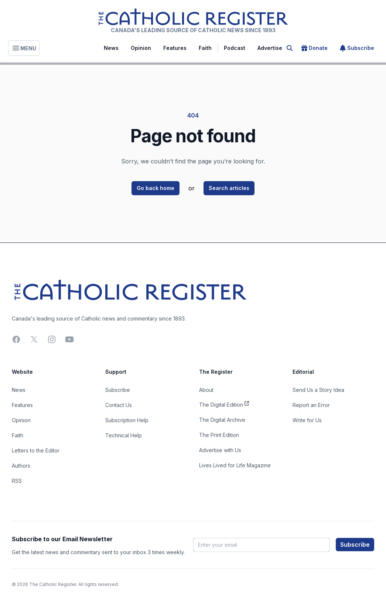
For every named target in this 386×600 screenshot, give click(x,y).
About (206, 390)
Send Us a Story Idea (318, 390)
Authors (21, 465)
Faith (205, 48)
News (111, 48)
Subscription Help (126, 420)
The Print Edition (219, 435)
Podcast (234, 48)
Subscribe (357, 48)
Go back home (155, 188)
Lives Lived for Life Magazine (235, 465)
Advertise (269, 48)
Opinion (141, 48)
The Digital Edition (224, 404)
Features (175, 48)
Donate (314, 48)
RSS (17, 481)
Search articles (229, 188)
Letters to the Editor (35, 450)
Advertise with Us (220, 450)
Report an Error (311, 405)
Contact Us (118, 405)
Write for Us (307, 420)
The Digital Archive (222, 420)
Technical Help (123, 435)
